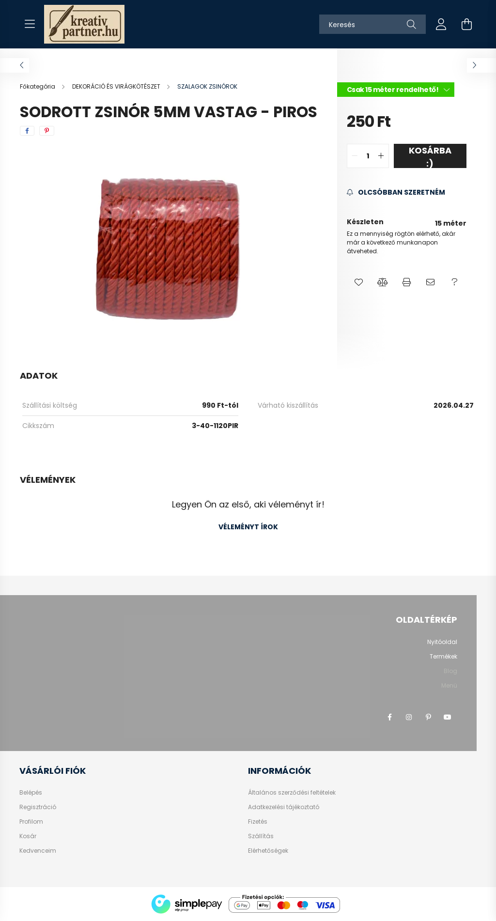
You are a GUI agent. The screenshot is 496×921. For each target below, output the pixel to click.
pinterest (428, 717)
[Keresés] (372, 24)
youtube (447, 717)
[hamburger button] (29, 24)
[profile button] (441, 24)
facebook (389, 717)
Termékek (443, 656)
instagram (408, 717)
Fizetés (257, 821)
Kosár (27, 836)
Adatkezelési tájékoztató (283, 807)
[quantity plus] (381, 156)
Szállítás (261, 836)
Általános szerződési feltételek (292, 792)
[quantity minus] (354, 156)
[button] (359, 282)
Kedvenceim (37, 850)
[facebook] (27, 131)
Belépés (30, 792)
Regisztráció (37, 807)
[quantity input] (368, 156)
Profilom (31, 821)
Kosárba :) (430, 156)
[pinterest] (46, 131)
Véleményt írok (248, 527)
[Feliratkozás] (396, 192)
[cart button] (466, 24)
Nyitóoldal (442, 642)
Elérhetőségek (268, 850)
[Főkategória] (38, 86)
